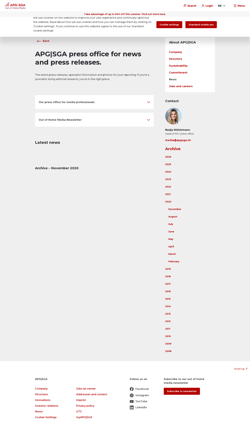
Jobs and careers (181, 86)
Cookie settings (169, 24)
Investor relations (46, 405)
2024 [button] (168, 171)
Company (175, 52)
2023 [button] (168, 179)
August (172, 216)
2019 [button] (168, 269)
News (172, 79)
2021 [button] (168, 194)
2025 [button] (168, 164)
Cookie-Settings (46, 417)
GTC (79, 411)
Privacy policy (85, 405)
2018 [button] (168, 276)
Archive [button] (173, 148)
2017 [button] (168, 283)
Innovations (42, 400)
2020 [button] (168, 201)
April (171, 246)
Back (42, 40)
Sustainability (178, 65)
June (171, 231)
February (173, 261)
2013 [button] (168, 313)
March (172, 254)
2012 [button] (168, 321)
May (170, 239)
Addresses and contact (91, 394)
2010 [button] (168, 336)
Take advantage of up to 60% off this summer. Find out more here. (125, 14)
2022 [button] (168, 186)
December (174, 209)
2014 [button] (168, 306)
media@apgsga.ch (178, 140)
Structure (175, 58)
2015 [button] (168, 298)
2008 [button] (168, 351)
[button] (94, 102)
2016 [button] (168, 291)
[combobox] (221, 6)
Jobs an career (86, 388)
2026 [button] (168, 156)
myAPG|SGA (84, 417)
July (170, 224)
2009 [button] (168, 343)
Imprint (81, 400)
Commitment (178, 72)
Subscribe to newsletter (182, 391)
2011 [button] (167, 328)
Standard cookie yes (201, 24)
